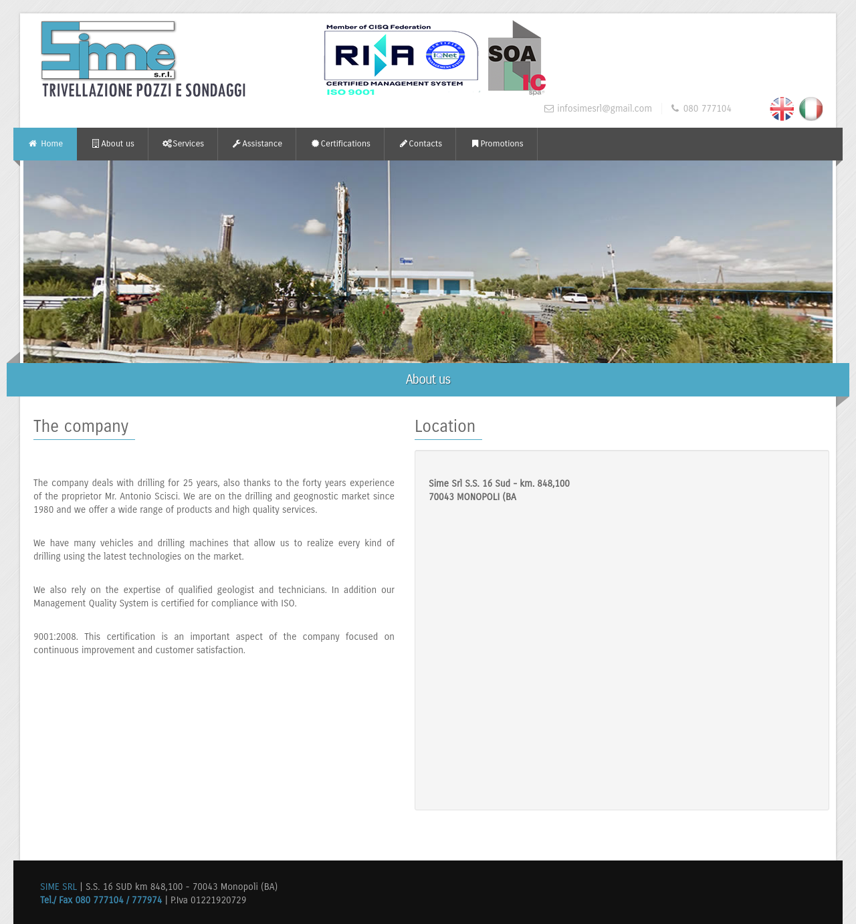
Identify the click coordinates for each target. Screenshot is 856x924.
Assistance (256, 143)
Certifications (340, 143)
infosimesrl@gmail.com (604, 108)
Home (45, 143)
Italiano (810, 108)
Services (183, 143)
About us (112, 143)
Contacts (420, 143)
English (781, 108)
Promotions (496, 143)
